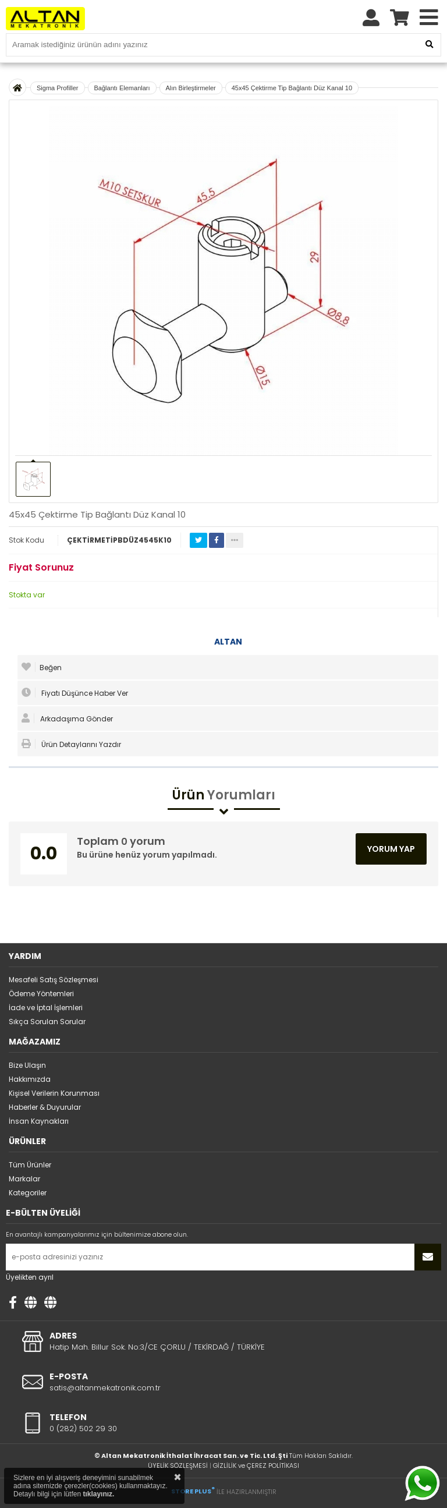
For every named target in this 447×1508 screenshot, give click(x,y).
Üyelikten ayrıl (30, 1277)
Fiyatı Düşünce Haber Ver (75, 693)
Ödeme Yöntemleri (41, 994)
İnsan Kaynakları (39, 1121)
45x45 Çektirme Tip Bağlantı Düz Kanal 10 (292, 87)
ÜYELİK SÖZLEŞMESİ (178, 1465)
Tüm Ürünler (30, 1165)
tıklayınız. (98, 1494)
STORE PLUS (193, 1491)
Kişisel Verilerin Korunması (54, 1093)
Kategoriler (28, 1193)
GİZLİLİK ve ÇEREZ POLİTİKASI (256, 1465)
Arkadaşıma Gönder (67, 718)
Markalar (24, 1179)
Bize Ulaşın (27, 1065)
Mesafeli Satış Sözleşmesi (53, 980)
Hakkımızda (30, 1079)
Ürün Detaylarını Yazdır (71, 744)
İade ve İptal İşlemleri (46, 1008)
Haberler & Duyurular (45, 1107)
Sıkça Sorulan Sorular (47, 1021)
